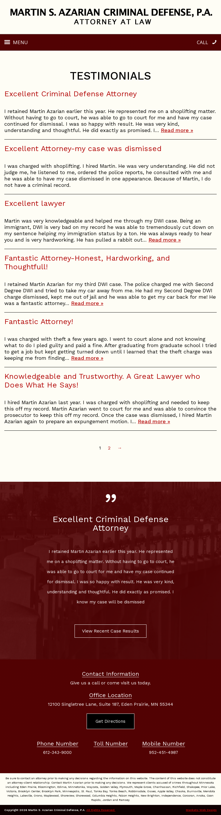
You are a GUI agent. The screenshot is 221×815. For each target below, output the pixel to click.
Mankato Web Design (201, 810)
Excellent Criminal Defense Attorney (70, 93)
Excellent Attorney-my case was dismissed (82, 148)
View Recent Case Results (110, 631)
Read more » (177, 130)
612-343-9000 (57, 752)
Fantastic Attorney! (38, 321)
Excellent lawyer (34, 203)
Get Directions (110, 721)
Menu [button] (20, 42)
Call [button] (202, 42)
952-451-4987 (163, 752)
